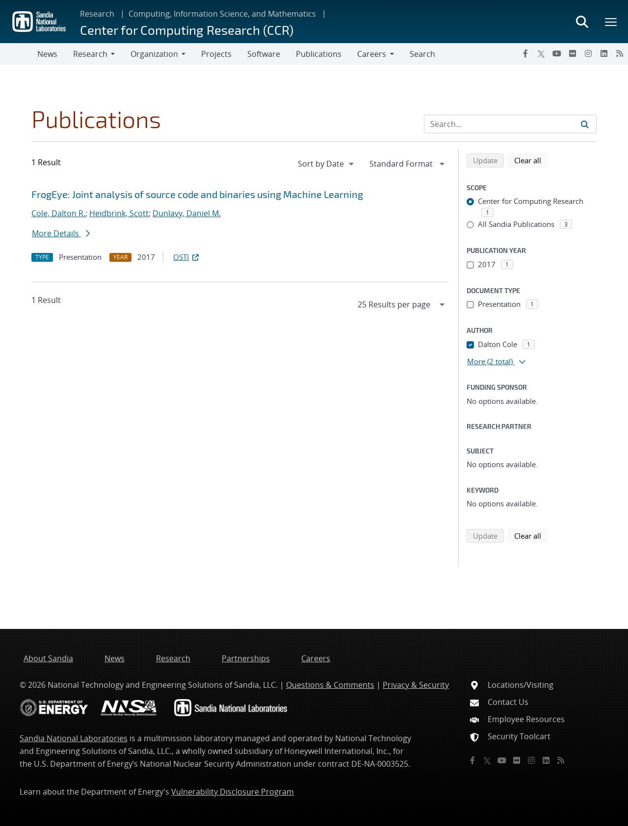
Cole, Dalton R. (58, 213)
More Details (61, 233)
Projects (216, 54)
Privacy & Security (416, 684)
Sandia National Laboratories (74, 738)
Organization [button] (154, 54)
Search (422, 54)
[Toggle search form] (582, 21)
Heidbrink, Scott (119, 213)
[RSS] (619, 53)
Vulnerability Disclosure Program (232, 791)
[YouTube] (557, 53)
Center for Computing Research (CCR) (186, 29)
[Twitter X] (541, 53)
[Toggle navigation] (18, 54)
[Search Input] (510, 124)
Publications (318, 54)
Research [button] (90, 54)
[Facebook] (525, 53)
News (47, 54)
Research (97, 13)
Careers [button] (371, 54)
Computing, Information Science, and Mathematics (222, 13)
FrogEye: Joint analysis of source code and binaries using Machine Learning (197, 194)
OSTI (187, 257)
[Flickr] (572, 53)
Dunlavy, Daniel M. (187, 213)
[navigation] (327, 164)
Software (263, 54)
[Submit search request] (585, 124)
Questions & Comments (330, 684)
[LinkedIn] (604, 53)
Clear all (531, 159)
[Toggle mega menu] (611, 21)
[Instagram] (588, 53)
